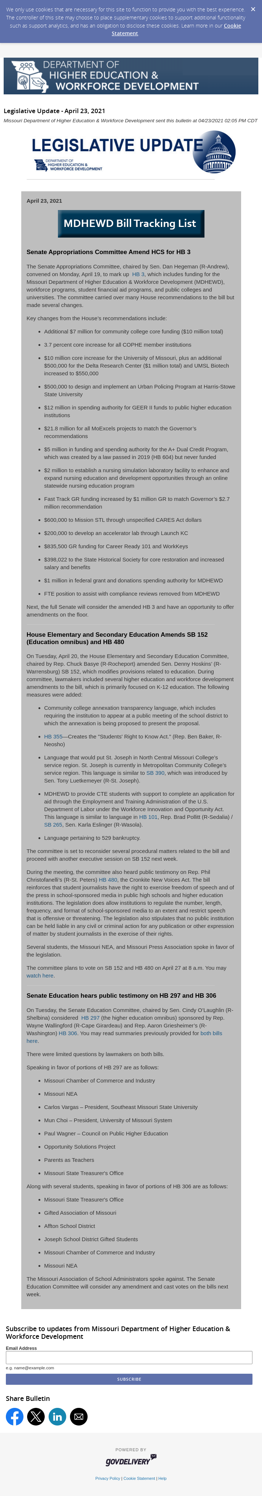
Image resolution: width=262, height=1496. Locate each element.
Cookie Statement (139, 1478)
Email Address (21, 1348)
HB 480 (108, 880)
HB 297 (90, 1018)
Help (162, 1478)
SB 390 (156, 773)
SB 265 (53, 824)
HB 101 (148, 817)
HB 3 (138, 274)
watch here (40, 975)
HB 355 (53, 736)
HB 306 (68, 1033)
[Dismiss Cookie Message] (253, 7)
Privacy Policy (107, 1478)
